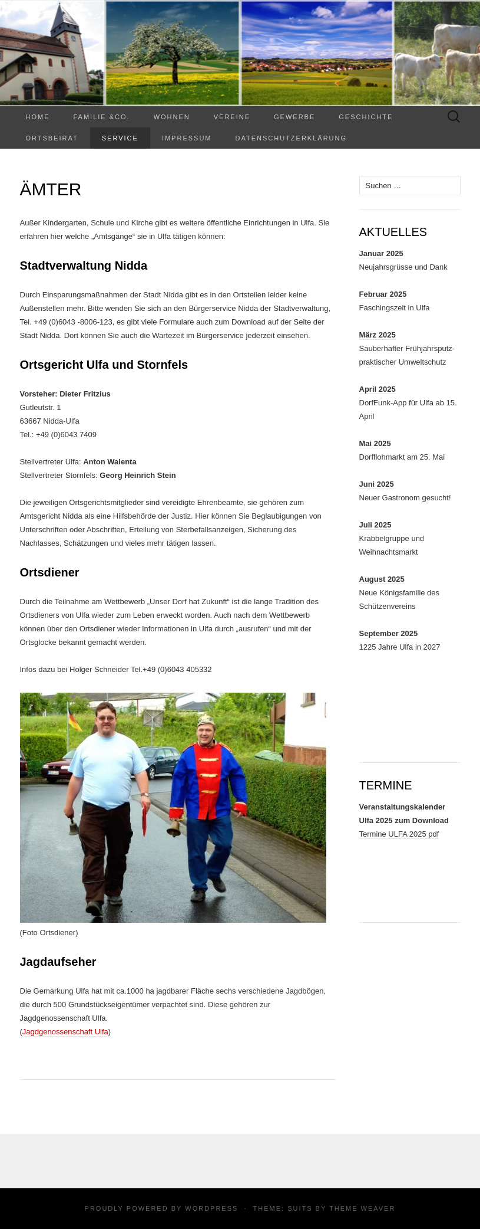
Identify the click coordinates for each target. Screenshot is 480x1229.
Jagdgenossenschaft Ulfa (65, 1031)
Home (38, 116)
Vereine (232, 116)
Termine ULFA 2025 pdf (399, 834)
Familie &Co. (102, 116)
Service (120, 138)
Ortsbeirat (52, 138)
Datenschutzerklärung (291, 138)
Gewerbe (294, 116)
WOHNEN (172, 116)
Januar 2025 (381, 253)
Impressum (187, 138)
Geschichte (366, 116)
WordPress (211, 1208)
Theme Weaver (362, 1208)
